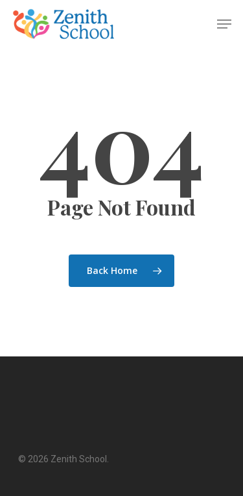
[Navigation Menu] (224, 24)
